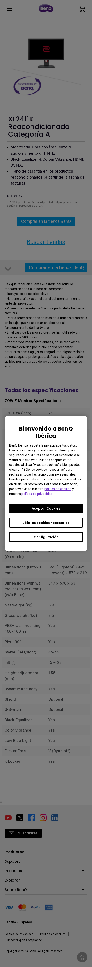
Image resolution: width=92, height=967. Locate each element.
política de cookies (57, 489)
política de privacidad (36, 494)
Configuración (46, 537)
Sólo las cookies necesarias (46, 522)
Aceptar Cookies (46, 508)
